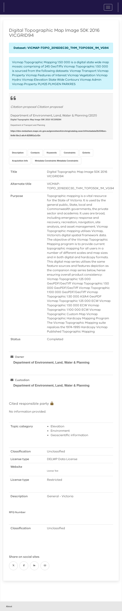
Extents (86, 153)
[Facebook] (23, 565)
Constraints (69, 153)
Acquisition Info (20, 161)
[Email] (44, 565)
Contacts (35, 153)
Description (18, 153)
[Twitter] (13, 565)
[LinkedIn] (34, 565)
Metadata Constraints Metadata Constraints (56, 161)
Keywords (52, 153)
